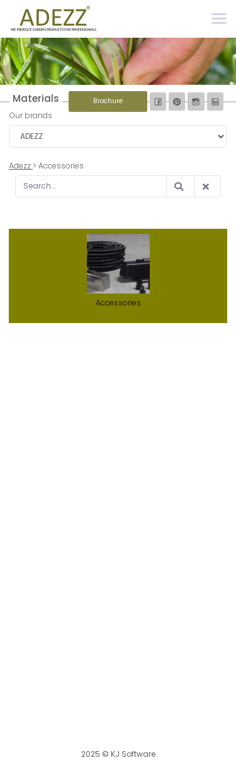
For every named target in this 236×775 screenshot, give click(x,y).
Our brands (30, 115)
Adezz (21, 165)
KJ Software (133, 754)
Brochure (108, 101)
